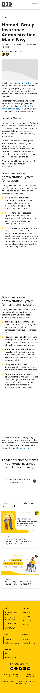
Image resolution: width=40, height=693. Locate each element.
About (6, 635)
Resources (7, 649)
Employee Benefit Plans (11, 613)
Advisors (26, 639)
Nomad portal (22, 448)
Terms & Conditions (30, 675)
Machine (22, 683)
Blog (6, 653)
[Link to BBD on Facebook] (20, 668)
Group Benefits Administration (10, 618)
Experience (24, 635)
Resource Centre (11, 657)
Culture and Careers (12, 643)
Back (6, 17)
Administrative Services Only (10, 628)
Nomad (5, 123)
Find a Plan (25, 608)
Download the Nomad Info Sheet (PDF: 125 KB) (20, 481)
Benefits (6, 608)
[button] (34, 5)
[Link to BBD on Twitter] (11, 668)
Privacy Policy (15, 675)
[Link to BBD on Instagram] (16, 668)
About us (8, 639)
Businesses (27, 613)
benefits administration (21, 83)
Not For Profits (28, 624)
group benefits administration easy (17, 107)
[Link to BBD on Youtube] (24, 668)
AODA (5, 674)
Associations (27, 620)
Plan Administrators (29, 643)
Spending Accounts (11, 623)
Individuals (26, 616)
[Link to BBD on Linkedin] (28, 668)
